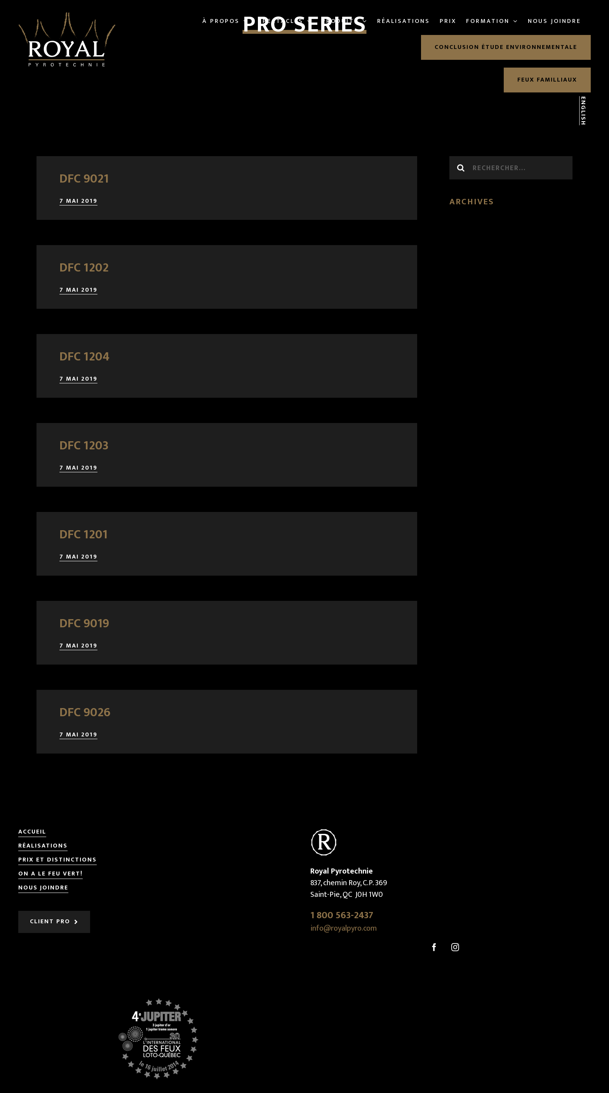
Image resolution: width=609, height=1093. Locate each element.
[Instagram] (455, 947)
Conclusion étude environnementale (506, 47)
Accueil (32, 832)
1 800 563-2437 (341, 915)
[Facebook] (434, 947)
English (583, 110)
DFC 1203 (84, 445)
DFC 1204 (84, 356)
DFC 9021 (84, 179)
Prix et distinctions (57, 860)
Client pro (50, 921)
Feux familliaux (547, 80)
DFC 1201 (83, 534)
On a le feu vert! (50, 874)
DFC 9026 (85, 712)
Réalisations (43, 846)
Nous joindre (43, 888)
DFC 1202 (84, 268)
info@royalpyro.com (343, 928)
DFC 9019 (84, 623)
